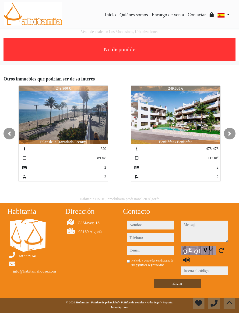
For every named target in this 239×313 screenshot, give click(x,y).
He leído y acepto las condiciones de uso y (152, 262)
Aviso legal (154, 302)
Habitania (82, 302)
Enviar (177, 283)
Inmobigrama (119, 307)
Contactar (197, 14)
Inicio (110, 14)
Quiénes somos (134, 14)
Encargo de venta (168, 14)
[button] (9, 133)
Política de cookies (133, 302)
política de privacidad (151, 264)
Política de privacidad (105, 302)
